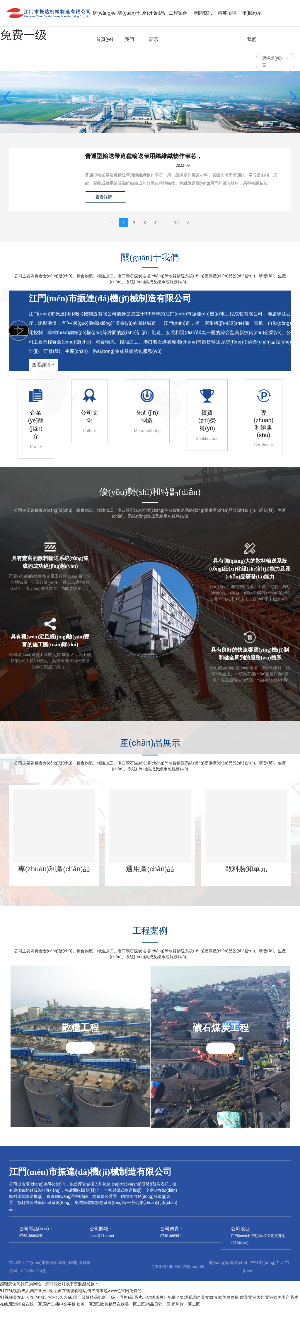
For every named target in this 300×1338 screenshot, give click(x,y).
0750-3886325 (30, 1266)
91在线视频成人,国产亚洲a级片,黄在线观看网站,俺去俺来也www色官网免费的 (71, 1320)
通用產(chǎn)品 (150, 868)
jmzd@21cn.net (102, 1266)
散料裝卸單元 (246, 868)
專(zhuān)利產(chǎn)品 (54, 868)
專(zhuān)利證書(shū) (264, 423)
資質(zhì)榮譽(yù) (207, 420)
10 (176, 222)
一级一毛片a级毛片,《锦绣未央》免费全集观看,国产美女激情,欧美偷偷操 (173, 1327)
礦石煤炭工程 (220, 1032)
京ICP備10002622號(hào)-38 (178, 1296)
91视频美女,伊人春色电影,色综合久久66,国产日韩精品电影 (53, 1327)
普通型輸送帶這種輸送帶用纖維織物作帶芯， (143, 156)
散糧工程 (80, 1032)
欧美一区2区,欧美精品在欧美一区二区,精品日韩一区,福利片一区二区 (138, 1334)
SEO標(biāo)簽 (33, 1301)
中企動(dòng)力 (265, 1292)
